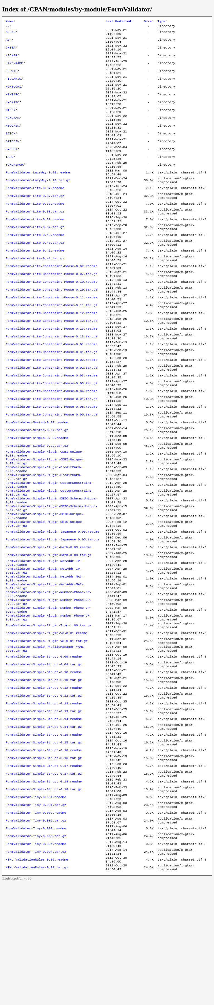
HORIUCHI (13, 96)
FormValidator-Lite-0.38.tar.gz (35, 239)
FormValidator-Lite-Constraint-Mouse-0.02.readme (52, 408)
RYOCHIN (12, 141)
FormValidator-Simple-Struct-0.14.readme (44, 819)
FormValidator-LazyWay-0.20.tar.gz (38, 203)
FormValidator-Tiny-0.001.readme (36, 908)
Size (149, 22)
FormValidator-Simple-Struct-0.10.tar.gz (44, 774)
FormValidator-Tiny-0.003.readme (36, 944)
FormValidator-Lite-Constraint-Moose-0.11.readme (52, 337)
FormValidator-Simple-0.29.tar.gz (37, 506)
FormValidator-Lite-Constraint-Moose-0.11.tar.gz (52, 346)
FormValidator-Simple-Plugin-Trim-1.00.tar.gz (49, 712)
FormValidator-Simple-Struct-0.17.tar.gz (44, 881)
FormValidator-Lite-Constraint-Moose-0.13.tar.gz (52, 382)
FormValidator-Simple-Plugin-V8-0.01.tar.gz (47, 730)
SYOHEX (11, 167)
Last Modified (119, 22)
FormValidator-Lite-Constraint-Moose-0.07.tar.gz (52, 310)
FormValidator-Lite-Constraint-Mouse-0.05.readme (52, 462)
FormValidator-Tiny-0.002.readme (36, 926)
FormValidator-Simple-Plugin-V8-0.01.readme (47, 721)
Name (10, 22)
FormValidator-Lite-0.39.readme (35, 248)
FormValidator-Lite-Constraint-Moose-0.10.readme (52, 319)
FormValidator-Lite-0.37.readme (35, 212)
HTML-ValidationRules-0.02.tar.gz (37, 988)
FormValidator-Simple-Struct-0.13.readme (44, 801)
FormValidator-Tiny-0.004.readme (36, 962)
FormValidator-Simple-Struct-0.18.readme (44, 890)
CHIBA (10, 51)
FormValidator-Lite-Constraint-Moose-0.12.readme (52, 355)
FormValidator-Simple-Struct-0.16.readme (44, 854)
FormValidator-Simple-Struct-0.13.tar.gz (44, 810)
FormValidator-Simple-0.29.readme (37, 498)
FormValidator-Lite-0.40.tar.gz (35, 274)
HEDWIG (11, 78)
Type (162, 22)
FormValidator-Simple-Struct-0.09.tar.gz (44, 756)
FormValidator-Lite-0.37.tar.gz (35, 221)
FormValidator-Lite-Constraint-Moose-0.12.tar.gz (52, 364)
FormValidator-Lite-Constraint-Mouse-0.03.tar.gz (52, 435)
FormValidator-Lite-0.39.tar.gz (35, 257)
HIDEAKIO (13, 87)
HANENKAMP (14, 69)
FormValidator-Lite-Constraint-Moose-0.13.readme (52, 373)
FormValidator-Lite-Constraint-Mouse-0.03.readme (52, 426)
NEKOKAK (12, 132)
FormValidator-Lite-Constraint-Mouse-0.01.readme (52, 390)
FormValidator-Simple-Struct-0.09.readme (44, 747)
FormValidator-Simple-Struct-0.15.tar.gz (44, 846)
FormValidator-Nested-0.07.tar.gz (37, 489)
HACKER (11, 60)
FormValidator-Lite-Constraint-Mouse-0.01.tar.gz (52, 399)
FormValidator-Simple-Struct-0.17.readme (44, 872)
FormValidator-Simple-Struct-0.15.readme (44, 837)
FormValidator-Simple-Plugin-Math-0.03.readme (49, 622)
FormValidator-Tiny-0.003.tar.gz (36, 953)
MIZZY (10, 123)
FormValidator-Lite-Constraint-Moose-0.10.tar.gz (52, 328)
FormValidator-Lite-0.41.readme (35, 283)
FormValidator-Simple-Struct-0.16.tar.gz (44, 863)
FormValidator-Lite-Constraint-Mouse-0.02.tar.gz (52, 417)
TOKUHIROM (14, 185)
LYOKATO (12, 114)
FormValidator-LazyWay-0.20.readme (38, 194)
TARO (9, 176)
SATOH (10, 150)
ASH (8, 42)
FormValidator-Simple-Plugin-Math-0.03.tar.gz (49, 631)
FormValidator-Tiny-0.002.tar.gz (36, 935)
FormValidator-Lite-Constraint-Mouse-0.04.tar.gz (52, 453)
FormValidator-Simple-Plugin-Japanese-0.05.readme (52, 605)
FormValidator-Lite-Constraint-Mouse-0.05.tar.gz (52, 471)
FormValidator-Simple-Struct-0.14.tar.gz (44, 828)
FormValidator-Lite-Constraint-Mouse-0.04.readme (52, 444)
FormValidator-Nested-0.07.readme (37, 480)
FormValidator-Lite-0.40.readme (35, 266)
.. (7, 27)
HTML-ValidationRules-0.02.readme (37, 979)
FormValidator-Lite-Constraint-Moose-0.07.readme (52, 301)
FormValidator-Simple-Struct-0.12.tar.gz (44, 792)
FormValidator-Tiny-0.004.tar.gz (36, 970)
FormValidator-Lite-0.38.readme (35, 230)
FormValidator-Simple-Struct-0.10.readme (44, 765)
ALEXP (10, 34)
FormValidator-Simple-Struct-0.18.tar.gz (44, 899)
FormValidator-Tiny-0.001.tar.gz (36, 917)
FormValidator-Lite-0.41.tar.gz (35, 292)
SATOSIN (12, 158)
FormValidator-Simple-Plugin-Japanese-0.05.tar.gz (52, 614)
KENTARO (12, 105)
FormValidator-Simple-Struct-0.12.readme (44, 783)
